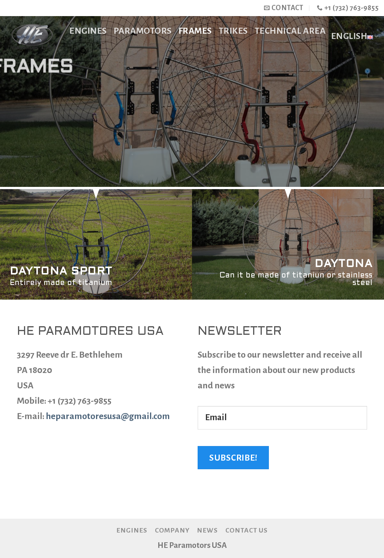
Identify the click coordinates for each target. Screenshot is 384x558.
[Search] (83, 52)
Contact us (246, 530)
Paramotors (143, 31)
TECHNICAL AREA (290, 31)
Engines (88, 31)
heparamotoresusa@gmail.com (108, 416)
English (354, 37)
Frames (195, 31)
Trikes (233, 31)
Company (172, 530)
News (207, 530)
